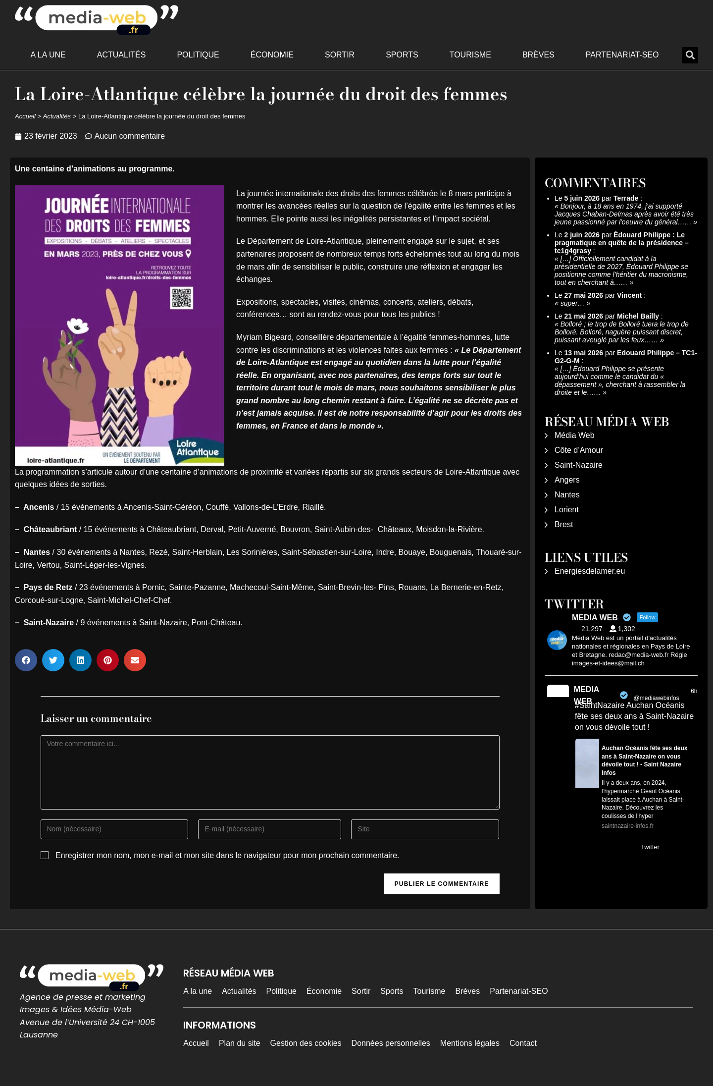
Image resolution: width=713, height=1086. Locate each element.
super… (572, 303)
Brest (564, 524)
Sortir (340, 55)
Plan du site (239, 1043)
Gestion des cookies (306, 1043)
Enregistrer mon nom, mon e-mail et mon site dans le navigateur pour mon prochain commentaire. (227, 855)
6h (694, 691)
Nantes (567, 494)
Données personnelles (391, 1043)
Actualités (121, 55)
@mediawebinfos (656, 698)
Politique (198, 55)
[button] (690, 55)
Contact (523, 1043)
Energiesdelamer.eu (590, 571)
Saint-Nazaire (579, 465)
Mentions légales (470, 1043)
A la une (48, 55)
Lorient (567, 509)
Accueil (25, 116)
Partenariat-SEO (622, 55)
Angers (567, 480)
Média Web (575, 435)
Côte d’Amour (579, 450)
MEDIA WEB (586, 695)
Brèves (538, 55)
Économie (272, 55)
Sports (402, 55)
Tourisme (470, 55)
